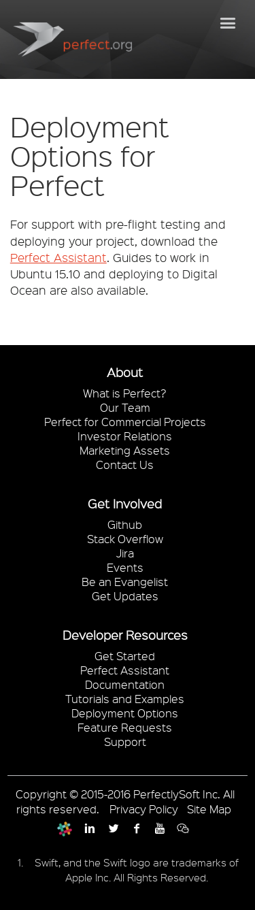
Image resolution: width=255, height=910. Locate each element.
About (125, 372)
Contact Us (125, 464)
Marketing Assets (125, 450)
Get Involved (125, 503)
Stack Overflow (125, 539)
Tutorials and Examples (124, 699)
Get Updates (125, 596)
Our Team (125, 407)
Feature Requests (125, 727)
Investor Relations (125, 436)
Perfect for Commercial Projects (125, 422)
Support (125, 741)
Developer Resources (125, 635)
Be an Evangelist (125, 581)
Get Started (125, 656)
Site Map (209, 809)
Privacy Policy (143, 809)
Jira (125, 553)
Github (124, 524)
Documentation (125, 684)
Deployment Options (124, 713)
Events (125, 567)
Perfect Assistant (58, 257)
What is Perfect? (125, 393)
